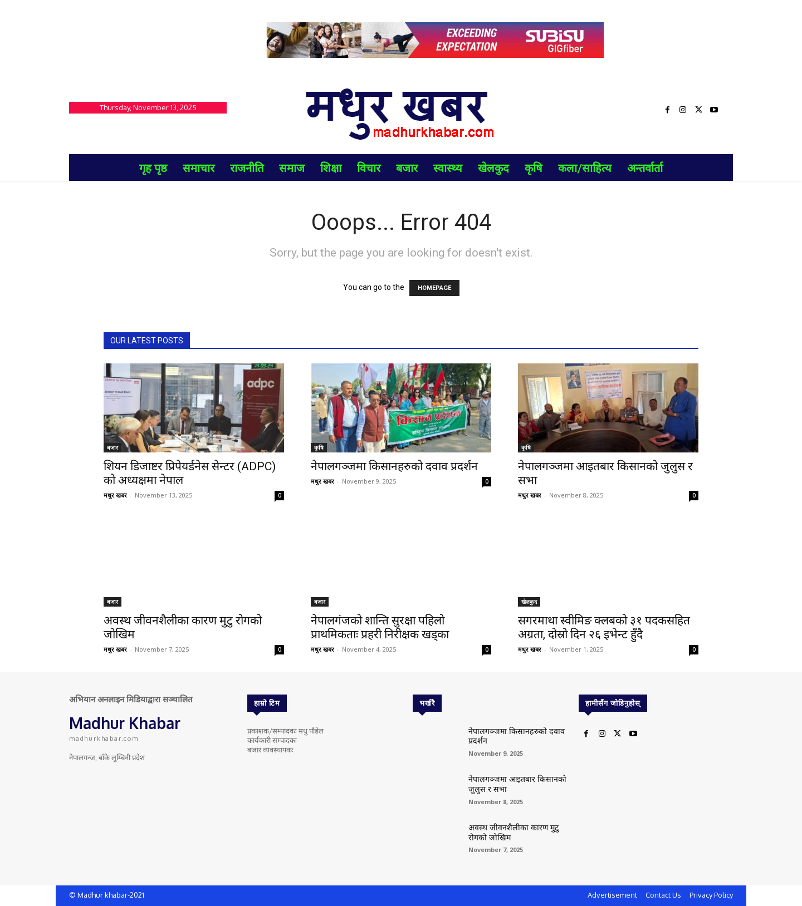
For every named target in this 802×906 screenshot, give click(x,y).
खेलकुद (529, 601)
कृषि (319, 447)
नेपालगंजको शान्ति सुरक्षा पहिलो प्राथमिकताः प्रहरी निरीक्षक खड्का (380, 627)
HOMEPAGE (434, 288)
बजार (112, 447)
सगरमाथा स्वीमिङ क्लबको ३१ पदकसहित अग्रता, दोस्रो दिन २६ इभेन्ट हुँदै (604, 627)
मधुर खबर (115, 495)
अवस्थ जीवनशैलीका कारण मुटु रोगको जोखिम (516, 831)
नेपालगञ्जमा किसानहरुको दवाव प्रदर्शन (394, 466)
